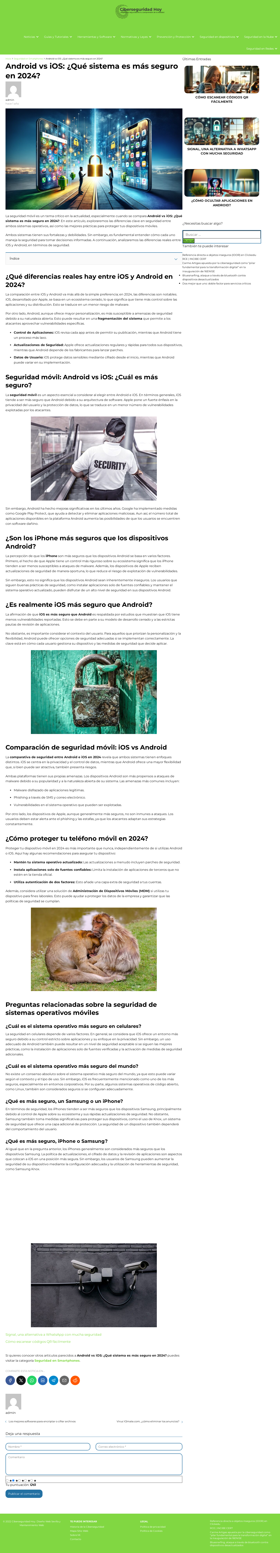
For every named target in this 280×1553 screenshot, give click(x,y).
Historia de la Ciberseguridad (87, 1526)
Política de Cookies (151, 1530)
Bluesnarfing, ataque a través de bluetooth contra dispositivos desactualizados (239, 1544)
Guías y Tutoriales (56, 37)
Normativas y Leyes (134, 37)
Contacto (75, 1539)
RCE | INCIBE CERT (194, 258)
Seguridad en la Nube (259, 37)
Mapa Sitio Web (79, 1530)
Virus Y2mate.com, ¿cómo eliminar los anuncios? (148, 1421)
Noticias (29, 37)
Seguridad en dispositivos (217, 37)
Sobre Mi (75, 1535)
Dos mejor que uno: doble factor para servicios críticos (216, 283)
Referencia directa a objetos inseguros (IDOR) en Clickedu (219, 254)
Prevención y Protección (174, 37)
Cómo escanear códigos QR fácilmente (38, 1342)
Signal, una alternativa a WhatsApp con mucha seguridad (54, 1334)
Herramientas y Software (95, 37)
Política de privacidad (152, 1526)
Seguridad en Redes (260, 48)
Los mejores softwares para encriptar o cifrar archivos (42, 1421)
